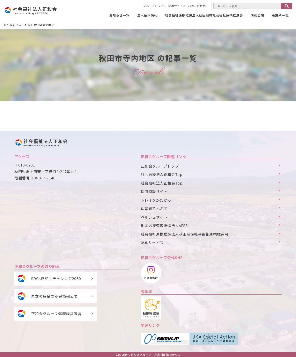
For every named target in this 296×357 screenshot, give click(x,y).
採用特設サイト (154, 191)
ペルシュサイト (154, 217)
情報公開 (257, 15)
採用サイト (175, 6)
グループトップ (153, 6)
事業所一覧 (280, 15)
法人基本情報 (147, 15)
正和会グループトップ (160, 166)
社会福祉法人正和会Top (161, 183)
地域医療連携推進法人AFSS (164, 225)
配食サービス (152, 242)
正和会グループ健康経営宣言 (56, 313)
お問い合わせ (197, 6)
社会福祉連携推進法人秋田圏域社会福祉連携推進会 (204, 15)
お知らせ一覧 (119, 15)
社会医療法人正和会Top (161, 174)
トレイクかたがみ (156, 200)
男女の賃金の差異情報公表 (54, 296)
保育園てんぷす (154, 208)
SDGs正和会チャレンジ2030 (56, 278)
